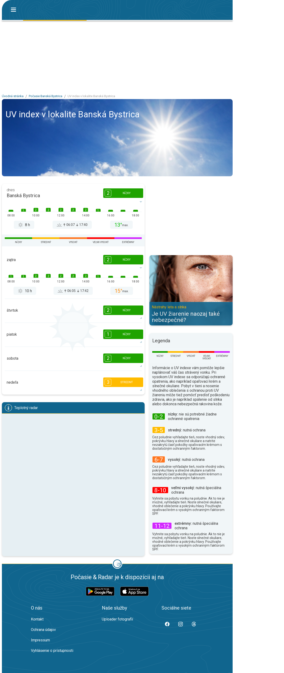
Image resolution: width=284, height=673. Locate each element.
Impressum (40, 640)
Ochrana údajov (43, 629)
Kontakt (37, 619)
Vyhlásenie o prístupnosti (52, 650)
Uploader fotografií (117, 619)
